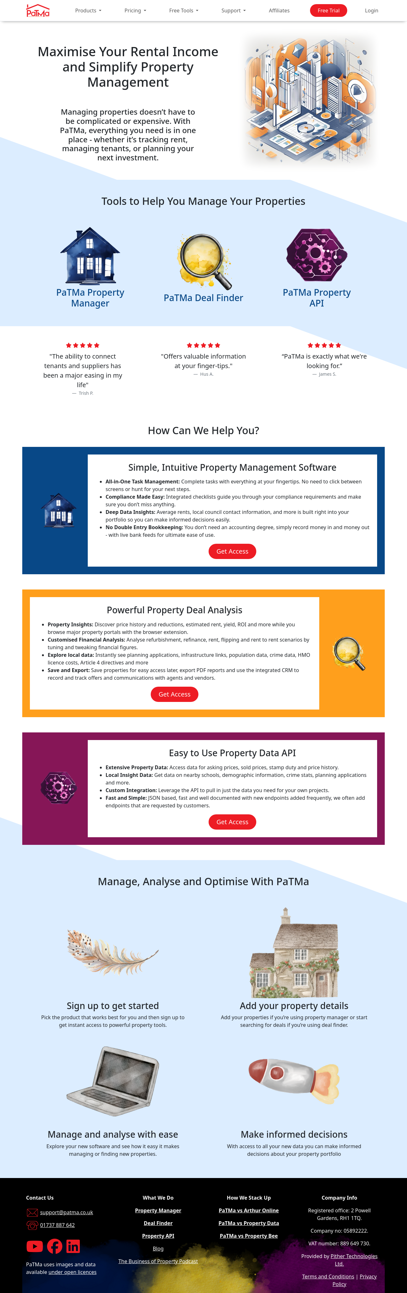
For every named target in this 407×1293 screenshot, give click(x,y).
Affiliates (279, 10)
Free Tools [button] (182, 10)
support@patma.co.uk (66, 1212)
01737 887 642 (57, 1225)
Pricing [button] (133, 10)
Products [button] (86, 10)
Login (371, 10)
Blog (158, 1248)
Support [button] (232, 10)
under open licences (72, 1272)
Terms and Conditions (328, 1276)
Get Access (233, 551)
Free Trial (329, 10)
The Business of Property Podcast (158, 1261)
